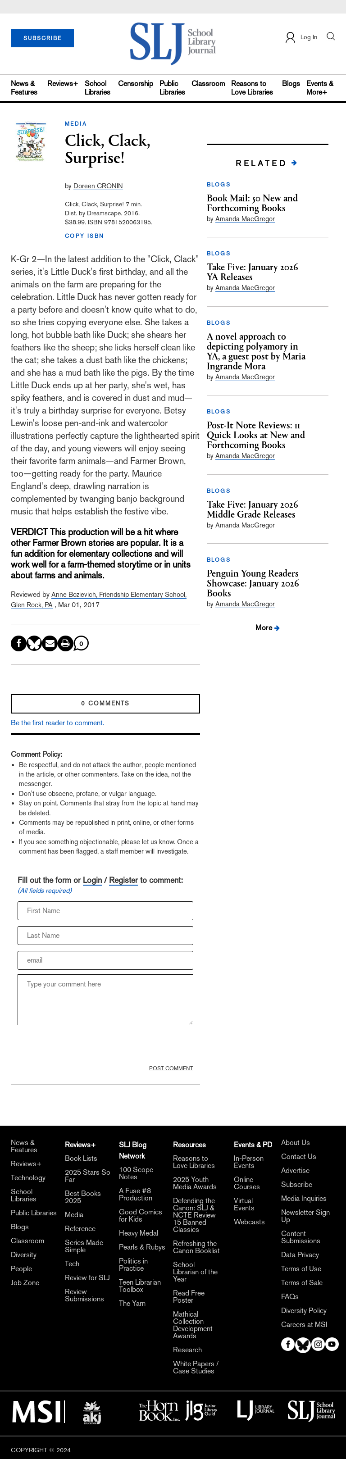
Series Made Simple (84, 1246)
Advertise (295, 1170)
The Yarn (132, 1303)
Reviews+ (62, 83)
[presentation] (86, 1047)
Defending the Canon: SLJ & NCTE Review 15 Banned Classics (194, 1215)
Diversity (23, 1255)
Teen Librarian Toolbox (140, 1286)
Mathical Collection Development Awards (193, 1325)
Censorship (135, 83)
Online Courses (247, 1183)
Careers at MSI (304, 1324)
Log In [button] (300, 38)
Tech (72, 1264)
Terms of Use (301, 1269)
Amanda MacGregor (245, 219)
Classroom (208, 83)
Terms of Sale (302, 1282)
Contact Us (298, 1156)
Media (74, 1214)
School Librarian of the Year (195, 1272)
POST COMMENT (171, 1068)
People (21, 1269)
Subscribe (296, 1184)
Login (92, 880)
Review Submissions (84, 1295)
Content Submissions (300, 1237)
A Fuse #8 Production (135, 1194)
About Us (295, 1142)
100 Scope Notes (136, 1173)
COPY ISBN (85, 236)
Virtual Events (244, 1204)
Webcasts (249, 1222)
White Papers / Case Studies (196, 1367)
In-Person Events (249, 1162)
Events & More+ (319, 87)
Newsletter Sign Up (305, 1216)
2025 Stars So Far (87, 1176)
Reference (80, 1228)
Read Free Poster (189, 1297)
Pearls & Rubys (142, 1247)
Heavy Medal (138, 1233)
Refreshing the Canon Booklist (196, 1247)
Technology (28, 1178)
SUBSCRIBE (42, 38)
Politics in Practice (133, 1265)
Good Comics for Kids (140, 1216)
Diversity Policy (304, 1310)
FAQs (290, 1296)
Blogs (291, 83)
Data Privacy (300, 1255)
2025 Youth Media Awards (195, 1183)
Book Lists (81, 1158)
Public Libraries (172, 87)
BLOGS (219, 185)
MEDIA (76, 124)
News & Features (24, 87)
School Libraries (97, 87)
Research (187, 1350)
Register (123, 880)
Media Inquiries (304, 1198)
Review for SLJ (87, 1278)
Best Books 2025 (83, 1197)
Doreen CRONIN (98, 186)
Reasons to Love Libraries (252, 87)
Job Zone (25, 1282)
